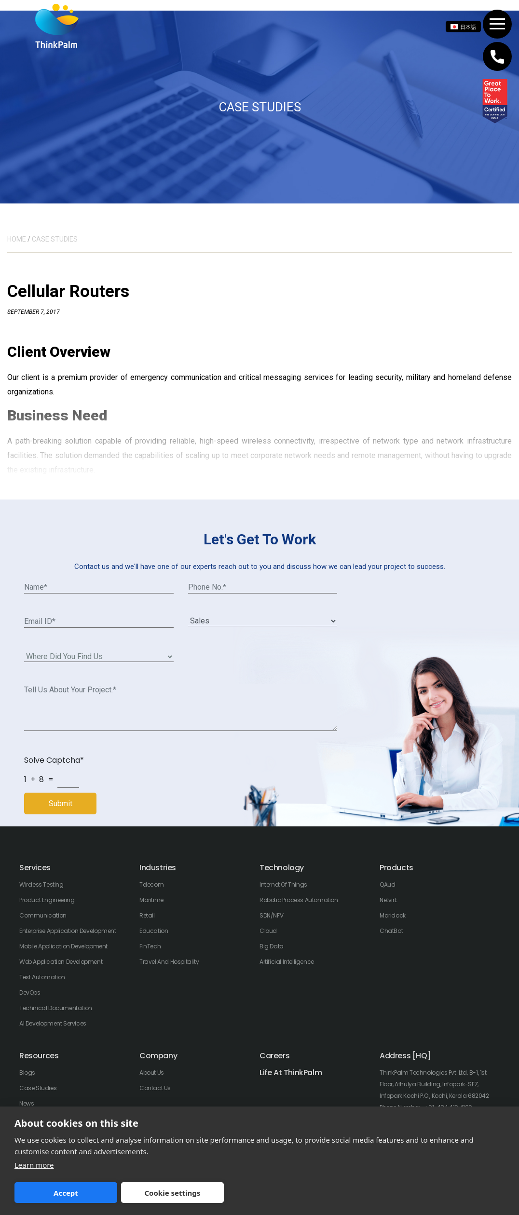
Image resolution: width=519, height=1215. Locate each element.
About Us (151, 1072)
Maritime (151, 900)
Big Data (272, 946)
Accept (62, 1193)
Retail (147, 915)
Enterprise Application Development (67, 931)
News (26, 1103)
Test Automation (42, 977)
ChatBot (391, 931)
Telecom (151, 884)
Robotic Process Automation (299, 900)
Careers (274, 1055)
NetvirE (388, 900)
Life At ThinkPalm (291, 1072)
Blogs (27, 1072)
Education (153, 931)
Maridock (393, 915)
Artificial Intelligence (287, 962)
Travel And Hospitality (169, 962)
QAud (387, 884)
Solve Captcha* (54, 760)
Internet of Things (283, 884)
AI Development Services (52, 1023)
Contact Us (155, 1088)
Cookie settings (162, 1193)
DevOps (30, 992)
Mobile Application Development (63, 946)
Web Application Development (60, 962)
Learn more (34, 1165)
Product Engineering (46, 900)
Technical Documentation (55, 1008)
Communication (43, 915)
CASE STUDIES (55, 239)
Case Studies (37, 1088)
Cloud (268, 931)
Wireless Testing (41, 884)
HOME (16, 239)
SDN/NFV (271, 915)
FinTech (150, 946)
